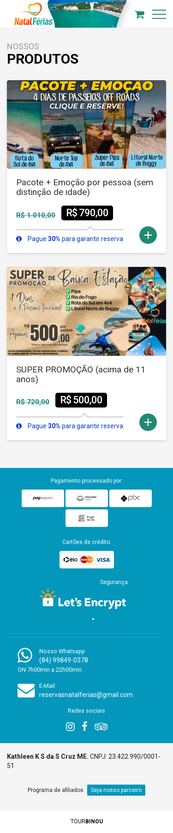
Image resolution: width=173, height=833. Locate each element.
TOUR (87, 821)
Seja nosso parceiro (116, 790)
